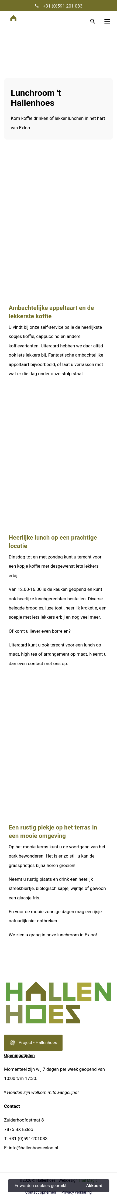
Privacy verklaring (76, 1192)
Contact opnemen (40, 1192)
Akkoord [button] (94, 1185)
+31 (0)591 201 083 (62, 6)
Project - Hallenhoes (33, 1044)
